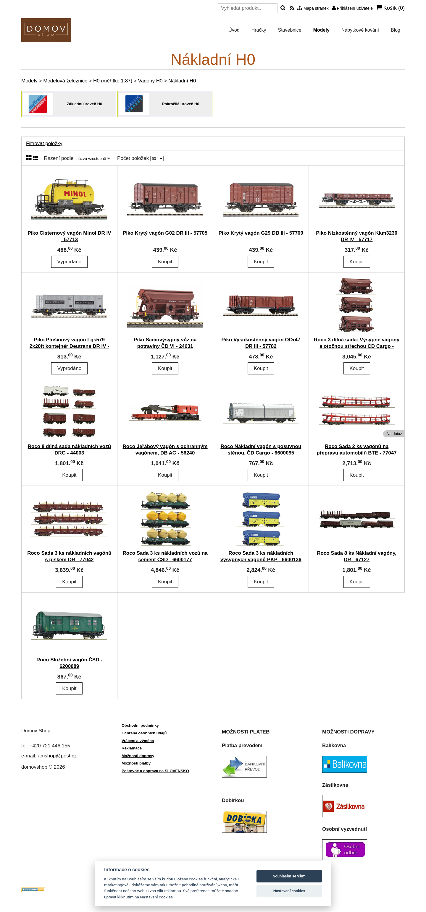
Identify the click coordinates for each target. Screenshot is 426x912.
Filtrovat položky (44, 143)
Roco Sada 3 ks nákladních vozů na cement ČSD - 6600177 (165, 556)
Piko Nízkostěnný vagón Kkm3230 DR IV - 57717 (356, 236)
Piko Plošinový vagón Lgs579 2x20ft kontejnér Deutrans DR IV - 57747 (69, 346)
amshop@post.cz (57, 756)
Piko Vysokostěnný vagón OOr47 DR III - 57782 (261, 343)
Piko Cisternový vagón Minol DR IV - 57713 (69, 236)
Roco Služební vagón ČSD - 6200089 (69, 663)
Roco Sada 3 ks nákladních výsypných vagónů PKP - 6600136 (260, 556)
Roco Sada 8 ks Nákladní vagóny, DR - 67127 (356, 556)
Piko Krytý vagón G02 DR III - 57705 (165, 233)
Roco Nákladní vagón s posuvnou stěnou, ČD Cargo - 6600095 (260, 450)
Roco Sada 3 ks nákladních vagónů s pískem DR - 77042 (69, 556)
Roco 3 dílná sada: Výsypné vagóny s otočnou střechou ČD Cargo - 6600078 (356, 346)
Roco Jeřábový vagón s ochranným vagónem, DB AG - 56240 (165, 450)
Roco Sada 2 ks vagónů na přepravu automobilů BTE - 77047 (357, 450)
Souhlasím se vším (289, 876)
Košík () (390, 7)
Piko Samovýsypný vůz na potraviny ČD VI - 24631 (165, 343)
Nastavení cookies (289, 891)
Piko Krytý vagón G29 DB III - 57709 (261, 233)
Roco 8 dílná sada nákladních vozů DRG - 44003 (69, 450)
